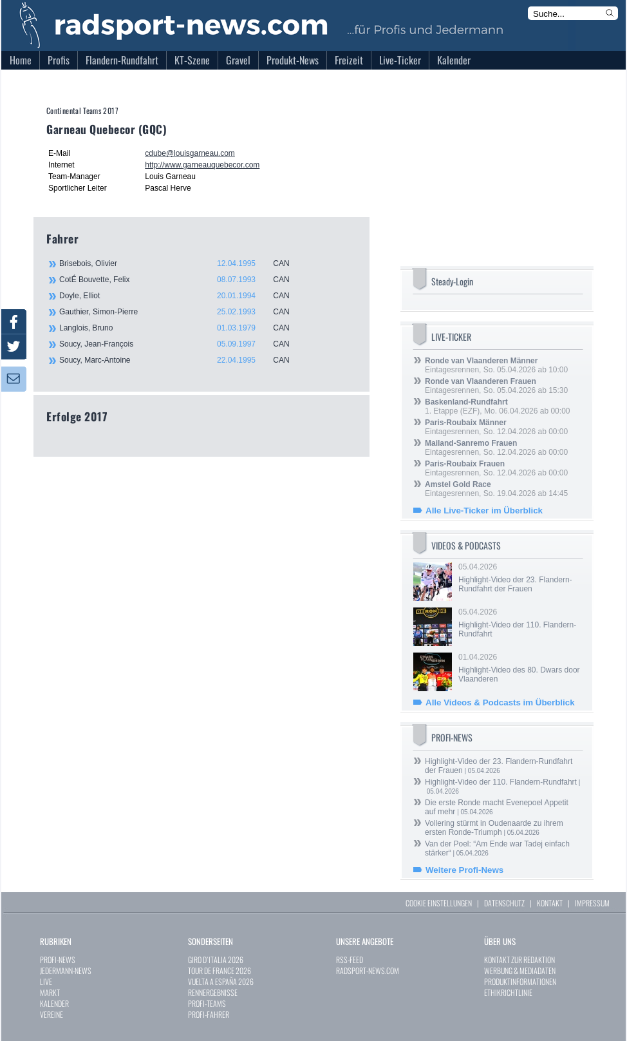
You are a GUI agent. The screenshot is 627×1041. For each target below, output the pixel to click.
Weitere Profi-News (464, 870)
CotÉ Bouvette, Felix (181, 279)
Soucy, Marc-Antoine (181, 360)
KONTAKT (550, 902)
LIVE (46, 981)
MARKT (50, 992)
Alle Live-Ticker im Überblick (484, 510)
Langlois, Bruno (181, 327)
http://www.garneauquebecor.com (202, 164)
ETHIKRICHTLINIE (508, 992)
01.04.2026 (519, 668)
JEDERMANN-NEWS (65, 970)
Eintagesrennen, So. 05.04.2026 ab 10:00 (496, 365)
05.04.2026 (519, 577)
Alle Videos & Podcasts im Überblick (500, 702)
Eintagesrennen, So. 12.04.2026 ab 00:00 (496, 427)
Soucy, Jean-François (181, 344)
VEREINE (51, 1014)
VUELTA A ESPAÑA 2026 (221, 981)
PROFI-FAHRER (208, 1014)
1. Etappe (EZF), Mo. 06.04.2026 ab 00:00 (497, 406)
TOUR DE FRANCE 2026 (219, 970)
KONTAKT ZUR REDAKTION (519, 959)
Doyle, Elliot (181, 295)
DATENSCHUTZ (504, 902)
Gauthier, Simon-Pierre (181, 311)
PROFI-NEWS (57, 959)
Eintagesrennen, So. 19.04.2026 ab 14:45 (496, 489)
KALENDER (54, 1003)
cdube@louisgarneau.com (190, 153)
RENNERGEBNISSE (213, 992)
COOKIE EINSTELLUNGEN (439, 902)
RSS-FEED (349, 959)
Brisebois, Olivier (181, 263)
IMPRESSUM (592, 902)
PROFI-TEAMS (207, 1003)
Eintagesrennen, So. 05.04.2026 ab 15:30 (496, 386)
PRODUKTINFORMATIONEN (520, 981)
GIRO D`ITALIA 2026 (215, 959)
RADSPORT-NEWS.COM (367, 970)
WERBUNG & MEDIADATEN (520, 970)
